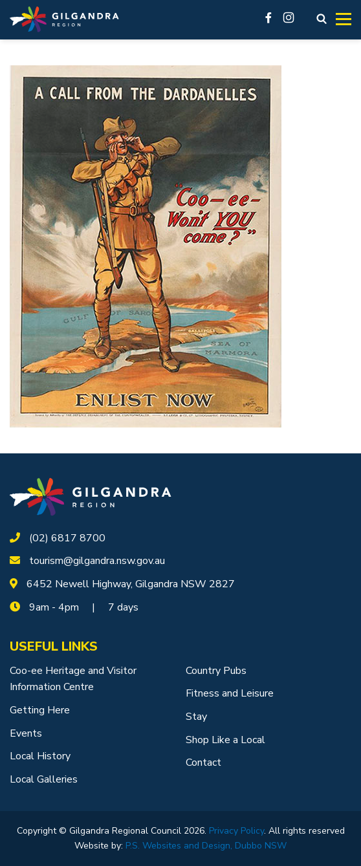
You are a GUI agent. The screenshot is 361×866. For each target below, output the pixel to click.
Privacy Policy (236, 831)
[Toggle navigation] (343, 19)
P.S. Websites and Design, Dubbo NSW (206, 845)
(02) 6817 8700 (67, 538)
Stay (196, 716)
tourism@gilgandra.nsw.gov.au (97, 561)
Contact (203, 762)
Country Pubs (216, 671)
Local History (40, 756)
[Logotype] (64, 19)
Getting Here (40, 710)
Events (26, 733)
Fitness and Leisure (230, 693)
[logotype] (90, 496)
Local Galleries (44, 779)
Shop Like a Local (225, 740)
